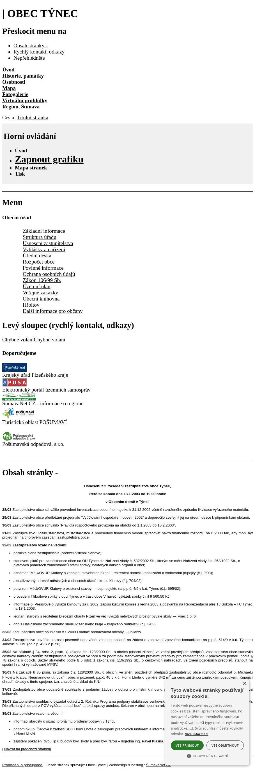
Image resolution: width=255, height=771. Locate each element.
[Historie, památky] (127, 76)
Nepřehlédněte (29, 58)
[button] (207, 755)
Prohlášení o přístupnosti (22, 765)
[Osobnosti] (127, 82)
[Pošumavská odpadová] (19, 439)
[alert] (207, 722)
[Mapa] (127, 88)
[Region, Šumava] (127, 107)
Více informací (196, 734)
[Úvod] (127, 70)
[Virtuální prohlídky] (127, 100)
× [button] (244, 684)
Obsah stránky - (30, 45)
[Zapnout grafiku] (49, 159)
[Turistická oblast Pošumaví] (19, 417)
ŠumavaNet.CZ (158, 765)
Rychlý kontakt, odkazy (39, 52)
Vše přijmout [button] (187, 745)
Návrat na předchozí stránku (27, 749)
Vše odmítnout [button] (225, 745)
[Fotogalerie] (127, 94)
